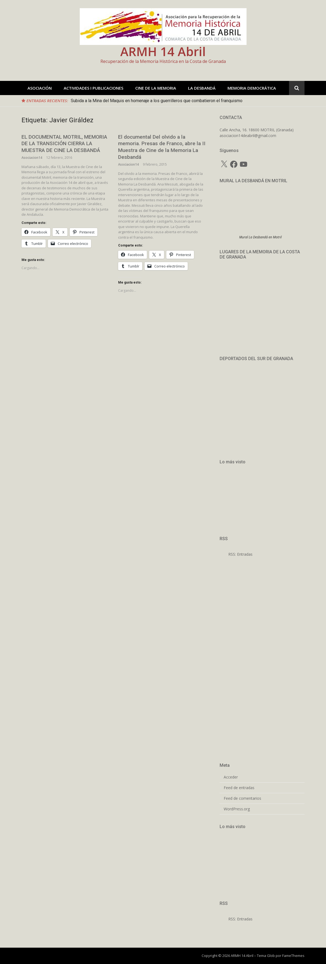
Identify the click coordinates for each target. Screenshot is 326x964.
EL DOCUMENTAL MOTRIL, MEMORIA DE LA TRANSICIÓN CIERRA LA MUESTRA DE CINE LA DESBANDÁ (64, 143)
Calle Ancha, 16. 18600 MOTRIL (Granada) (257, 129)
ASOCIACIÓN (39, 88)
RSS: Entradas (236, 554)
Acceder (231, 777)
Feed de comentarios (242, 798)
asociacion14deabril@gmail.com (248, 135)
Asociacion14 (31, 157)
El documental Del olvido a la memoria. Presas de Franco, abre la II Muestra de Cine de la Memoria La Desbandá (161, 147)
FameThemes (293, 955)
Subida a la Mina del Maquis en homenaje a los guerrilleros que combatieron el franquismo (156, 100)
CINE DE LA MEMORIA (155, 88)
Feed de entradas (239, 787)
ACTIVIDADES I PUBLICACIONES (93, 88)
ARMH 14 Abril (163, 51)
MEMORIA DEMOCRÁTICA (251, 88)
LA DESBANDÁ (202, 88)
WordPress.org (237, 809)
